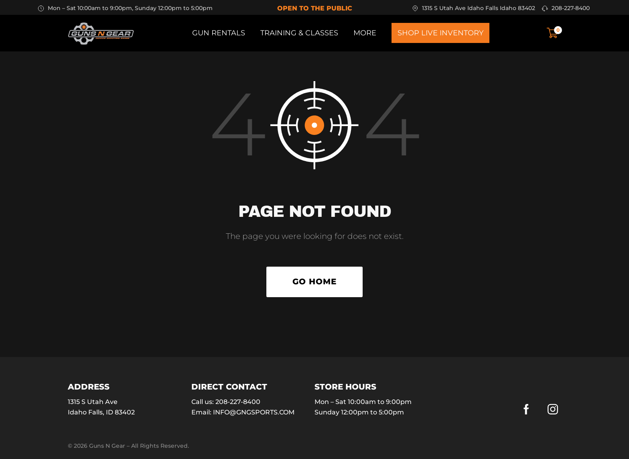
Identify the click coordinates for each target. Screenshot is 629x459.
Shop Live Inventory (440, 33)
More (364, 33)
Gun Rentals (218, 33)
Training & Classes (299, 33)
